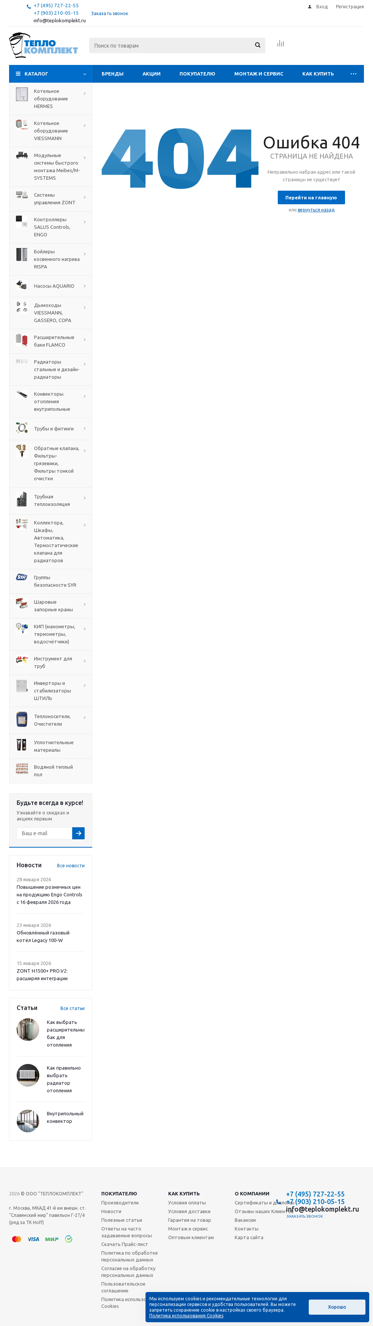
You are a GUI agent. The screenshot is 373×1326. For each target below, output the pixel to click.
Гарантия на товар (189, 1220)
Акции (151, 73)
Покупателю (197, 73)
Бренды (113, 73)
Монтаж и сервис (258, 73)
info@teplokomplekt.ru (60, 20)
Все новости (71, 865)
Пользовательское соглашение (123, 1287)
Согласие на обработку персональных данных (128, 1272)
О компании (252, 1193)
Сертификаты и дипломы (264, 1202)
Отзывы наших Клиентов (264, 1211)
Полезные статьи (121, 1220)
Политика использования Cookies (130, 1303)
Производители (120, 1202)
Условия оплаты (187, 1202)
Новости (111, 1211)
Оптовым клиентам (191, 1237)
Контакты (246, 1228)
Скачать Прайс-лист (124, 1244)
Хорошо (337, 1306)
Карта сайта (249, 1237)
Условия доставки (189, 1211)
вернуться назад (316, 209)
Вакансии (245, 1220)
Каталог (36, 73)
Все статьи (72, 1008)
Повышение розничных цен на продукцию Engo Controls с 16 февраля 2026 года (49, 894)
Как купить (318, 73)
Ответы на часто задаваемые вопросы (126, 1232)
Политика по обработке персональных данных (129, 1256)
